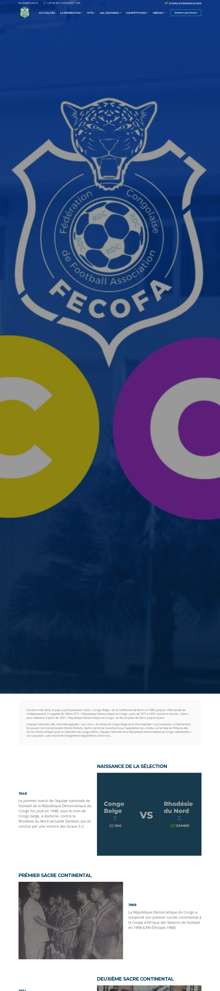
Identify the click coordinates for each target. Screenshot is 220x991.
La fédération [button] (70, 12)
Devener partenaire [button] (186, 12)
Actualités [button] (47, 12)
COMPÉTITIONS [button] (136, 12)
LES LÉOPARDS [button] (109, 12)
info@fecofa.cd (30, 2)
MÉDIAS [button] (158, 12)
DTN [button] (90, 12)
